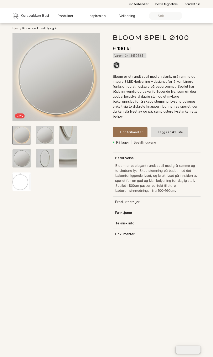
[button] (67, 15)
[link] (190, 16)
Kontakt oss (193, 4)
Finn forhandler (138, 4)
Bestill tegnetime (166, 4)
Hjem (15, 28)
